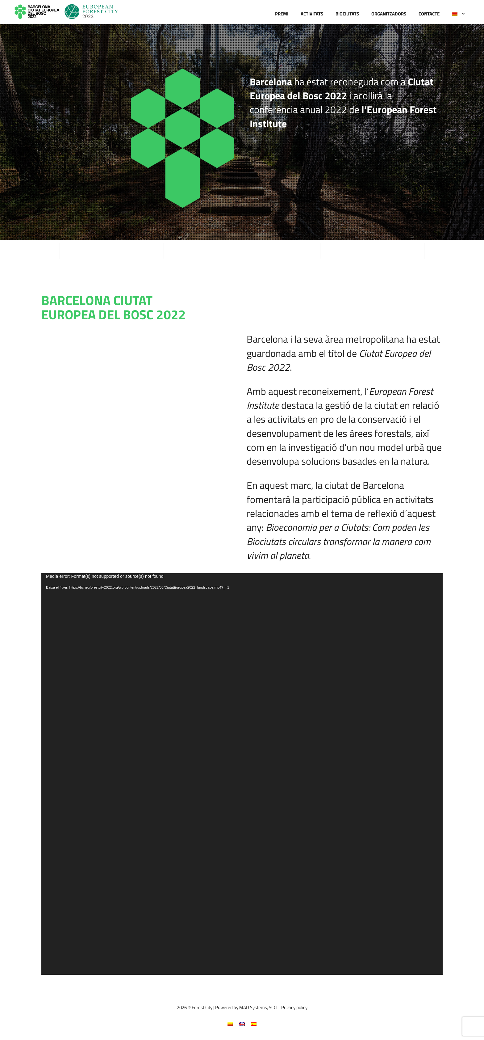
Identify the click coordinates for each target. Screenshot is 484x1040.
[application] (242, 774)
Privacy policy (294, 1007)
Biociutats (347, 13)
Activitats (312, 13)
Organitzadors (388, 13)
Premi (281, 13)
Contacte (429, 13)
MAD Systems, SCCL (258, 1007)
